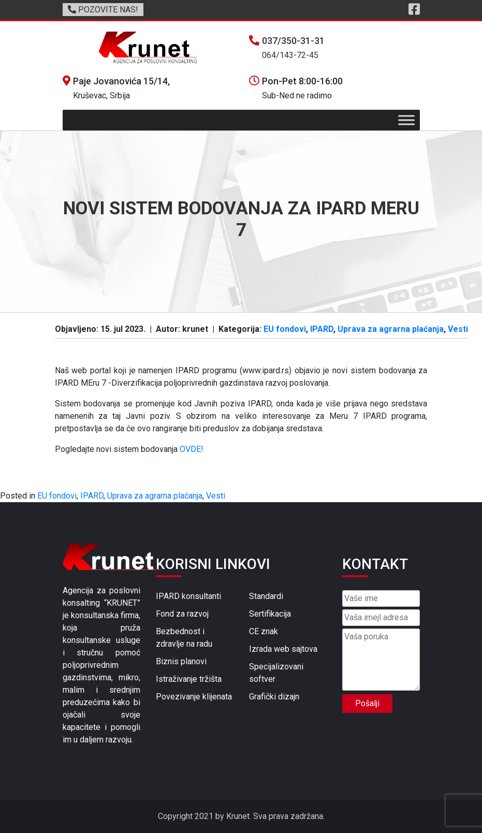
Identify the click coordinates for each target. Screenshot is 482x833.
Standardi (266, 596)
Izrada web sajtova (283, 649)
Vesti (458, 329)
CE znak (263, 631)
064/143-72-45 (290, 55)
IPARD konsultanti (188, 596)
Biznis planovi (181, 661)
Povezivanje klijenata (194, 697)
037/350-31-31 (293, 40)
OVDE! (191, 449)
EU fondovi (285, 329)
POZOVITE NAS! (103, 9)
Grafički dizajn (274, 697)
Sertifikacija (270, 614)
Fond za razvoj (182, 614)
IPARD (321, 329)
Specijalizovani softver (276, 673)
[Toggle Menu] (406, 120)
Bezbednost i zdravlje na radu (184, 637)
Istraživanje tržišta (189, 679)
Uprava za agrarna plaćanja (391, 329)
